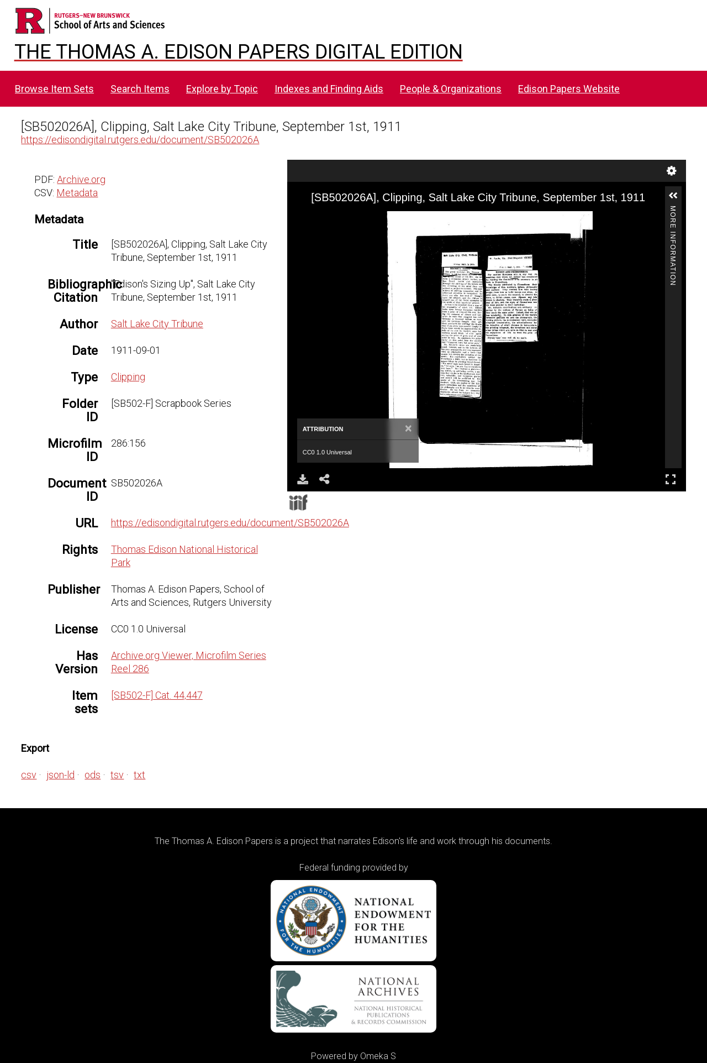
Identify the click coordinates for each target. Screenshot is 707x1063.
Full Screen (670, 479)
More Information (673, 210)
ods (93, 775)
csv (28, 775)
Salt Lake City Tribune (157, 323)
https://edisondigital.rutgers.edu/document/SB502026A (140, 139)
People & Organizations (451, 89)
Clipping (128, 377)
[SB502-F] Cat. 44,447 (157, 695)
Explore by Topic (222, 89)
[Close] (408, 429)
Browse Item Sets (54, 89)
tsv (117, 775)
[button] (673, 195)
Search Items (140, 89)
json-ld (60, 775)
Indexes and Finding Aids (329, 89)
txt (139, 775)
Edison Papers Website (569, 89)
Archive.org (81, 179)
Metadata (77, 192)
